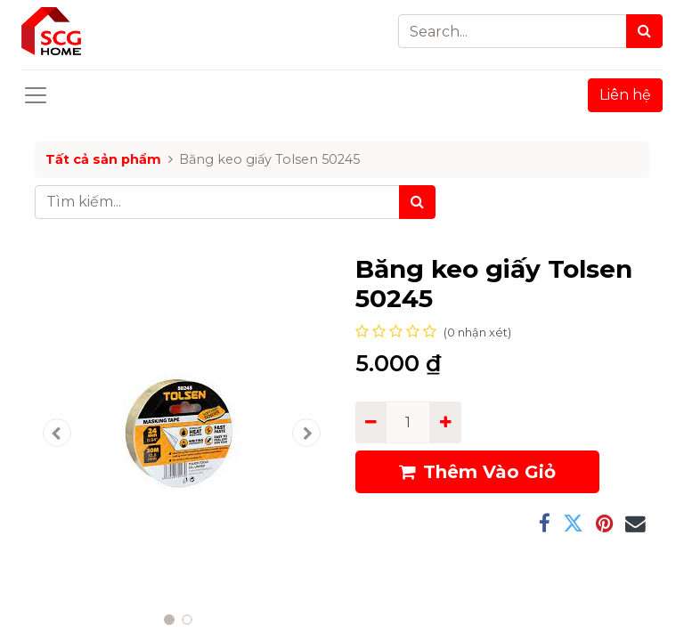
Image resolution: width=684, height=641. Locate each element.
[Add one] (444, 422)
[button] (57, 432)
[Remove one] (371, 422)
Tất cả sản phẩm (103, 159)
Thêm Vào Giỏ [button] (477, 472)
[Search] (644, 31)
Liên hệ (625, 94)
